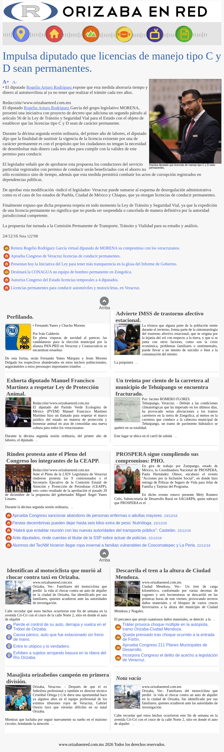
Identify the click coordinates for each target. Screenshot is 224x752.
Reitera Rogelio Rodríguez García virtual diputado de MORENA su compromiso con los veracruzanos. (95, 248)
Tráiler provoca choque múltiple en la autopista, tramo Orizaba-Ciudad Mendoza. (165, 626)
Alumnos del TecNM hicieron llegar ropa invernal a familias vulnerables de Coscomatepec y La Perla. (111, 545)
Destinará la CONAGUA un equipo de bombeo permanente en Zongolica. (71, 272)
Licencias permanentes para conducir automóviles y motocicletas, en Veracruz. (75, 288)
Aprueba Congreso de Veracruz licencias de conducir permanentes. (66, 256)
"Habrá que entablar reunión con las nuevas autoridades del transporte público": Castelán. (101, 530)
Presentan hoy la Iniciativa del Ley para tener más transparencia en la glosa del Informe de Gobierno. (94, 264)
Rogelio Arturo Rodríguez (49, 87)
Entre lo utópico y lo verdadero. (41, 646)
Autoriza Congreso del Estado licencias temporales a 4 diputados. (65, 280)
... (84, 366)
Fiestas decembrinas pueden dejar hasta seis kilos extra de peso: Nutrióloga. (89, 523)
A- (14, 82)
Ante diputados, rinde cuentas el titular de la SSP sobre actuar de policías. (87, 538)
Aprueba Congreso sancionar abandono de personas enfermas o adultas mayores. (94, 515)
